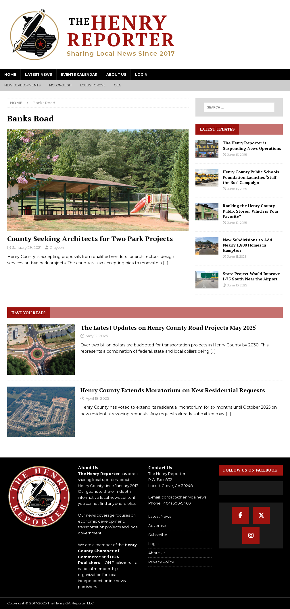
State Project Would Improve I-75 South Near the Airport (251, 276)
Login (141, 74)
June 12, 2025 (237, 223)
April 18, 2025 (97, 398)
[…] (165, 262)
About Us (116, 74)
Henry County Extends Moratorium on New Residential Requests (172, 390)
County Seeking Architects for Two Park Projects (90, 238)
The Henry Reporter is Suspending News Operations (252, 145)
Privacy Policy (161, 562)
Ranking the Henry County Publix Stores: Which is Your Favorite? (251, 211)
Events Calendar (79, 74)
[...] (213, 351)
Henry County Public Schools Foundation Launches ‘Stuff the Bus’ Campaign (251, 177)
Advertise (157, 525)
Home (10, 74)
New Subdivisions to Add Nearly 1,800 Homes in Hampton (247, 245)
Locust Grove (92, 85)
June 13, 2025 (237, 155)
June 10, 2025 (237, 285)
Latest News (38, 74)
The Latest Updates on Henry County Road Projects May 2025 (168, 327)
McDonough (60, 85)
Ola (117, 85)
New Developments (22, 85)
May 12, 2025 (97, 335)
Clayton (57, 247)
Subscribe (157, 534)
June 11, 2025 (236, 257)
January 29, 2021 (26, 247)
